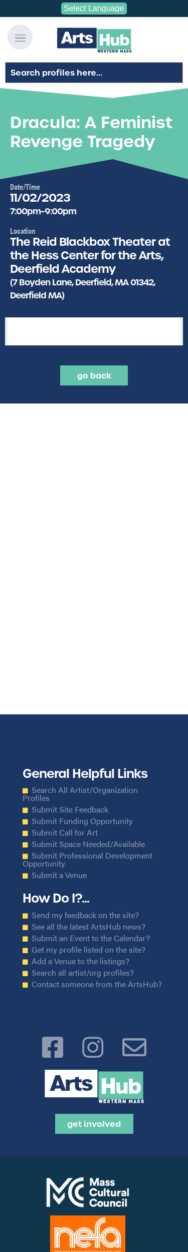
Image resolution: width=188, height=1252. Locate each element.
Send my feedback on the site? (85, 915)
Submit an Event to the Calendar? (91, 938)
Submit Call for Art (65, 832)
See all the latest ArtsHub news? (88, 927)
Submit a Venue (59, 875)
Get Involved (94, 1123)
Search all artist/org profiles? (83, 973)
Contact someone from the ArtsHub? (97, 984)
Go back (94, 375)
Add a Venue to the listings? (80, 961)
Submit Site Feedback (70, 809)
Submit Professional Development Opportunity (87, 860)
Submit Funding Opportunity (82, 821)
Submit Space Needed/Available (88, 844)
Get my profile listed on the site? (88, 950)
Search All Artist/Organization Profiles (80, 794)
